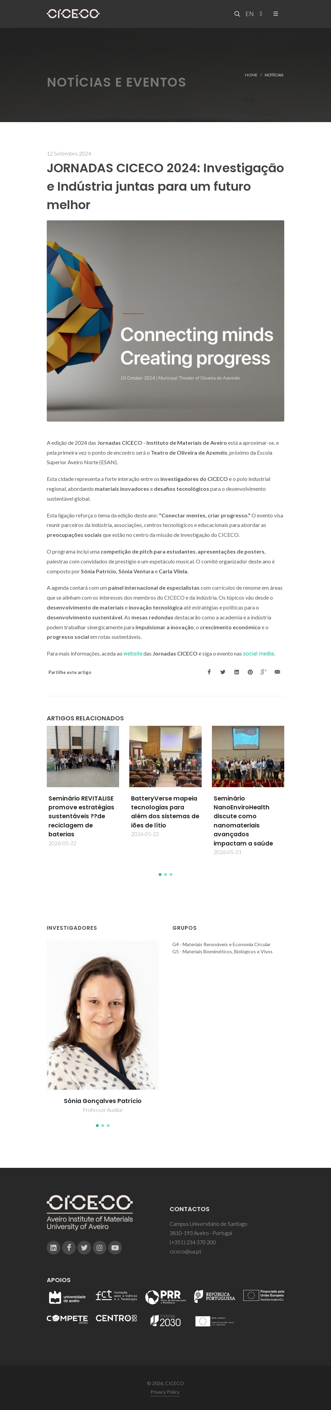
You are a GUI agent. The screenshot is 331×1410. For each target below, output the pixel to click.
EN (248, 13)
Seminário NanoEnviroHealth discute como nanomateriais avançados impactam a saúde (243, 821)
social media (258, 653)
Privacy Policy (164, 1392)
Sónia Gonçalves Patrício (103, 1101)
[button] (160, 874)
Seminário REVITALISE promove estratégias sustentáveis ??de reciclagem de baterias (81, 816)
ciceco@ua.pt (185, 1251)
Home (251, 74)
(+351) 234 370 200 (193, 1242)
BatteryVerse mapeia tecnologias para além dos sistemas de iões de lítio (165, 811)
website (133, 653)
